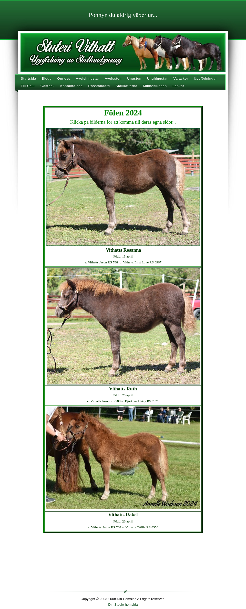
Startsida (28, 78)
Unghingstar (157, 78)
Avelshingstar (87, 78)
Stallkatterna (126, 86)
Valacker (180, 78)
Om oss (63, 78)
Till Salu (28, 86)
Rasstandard (99, 86)
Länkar (178, 86)
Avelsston (113, 78)
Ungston (134, 78)
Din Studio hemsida (123, 604)
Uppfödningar (205, 78)
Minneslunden (155, 86)
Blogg (47, 78)
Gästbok (47, 86)
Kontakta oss (71, 86)
